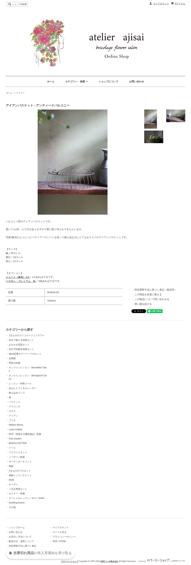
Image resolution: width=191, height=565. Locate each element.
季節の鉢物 (14, 363)
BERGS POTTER (18, 443)
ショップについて (108, 81)
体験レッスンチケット (20, 475)
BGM (11, 480)
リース (12, 447)
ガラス (12, 411)
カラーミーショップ (69, 561)
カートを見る (59, 532)
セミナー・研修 (17, 493)
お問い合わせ (136, 81)
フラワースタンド (18, 452)
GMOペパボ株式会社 (109, 561)
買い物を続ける (143, 304)
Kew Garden (15, 438)
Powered (161, 561)
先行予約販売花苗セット (21, 349)
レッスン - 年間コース (20, 383)
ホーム (50, 81)
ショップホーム (17, 527)
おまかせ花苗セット (19, 344)
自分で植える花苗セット (21, 340)
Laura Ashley (15, 429)
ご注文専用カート (18, 489)
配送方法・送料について (21, 541)
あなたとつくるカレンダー (22, 388)
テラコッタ (14, 406)
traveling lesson (17, 502)
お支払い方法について (20, 536)
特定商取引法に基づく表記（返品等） (155, 289)
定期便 (12, 358)
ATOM (62, 541)
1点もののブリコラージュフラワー (27, 335)
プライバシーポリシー (64, 536)
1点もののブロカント (20, 470)
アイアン (20, 93)
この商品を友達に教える (148, 294)
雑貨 (11, 466)
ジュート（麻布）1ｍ (17, 277)
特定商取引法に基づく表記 (22, 546)
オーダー (13, 484)
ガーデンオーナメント (20, 461)
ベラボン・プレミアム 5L (21, 281)
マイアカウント (161, 3)
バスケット (14, 402)
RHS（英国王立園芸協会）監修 (25, 434)
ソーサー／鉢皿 (17, 457)
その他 (12, 507)
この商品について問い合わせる (151, 299)
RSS (55, 541)
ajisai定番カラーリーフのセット (25, 353)
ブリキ (12, 420)
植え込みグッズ (17, 392)
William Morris (16, 425)
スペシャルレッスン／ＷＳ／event (26, 498)
